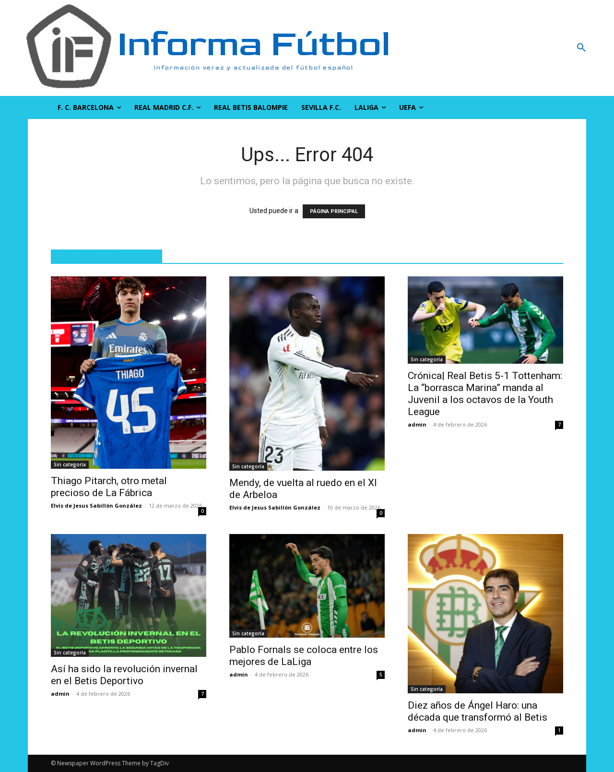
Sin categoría (70, 464)
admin (417, 424)
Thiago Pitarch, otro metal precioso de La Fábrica (109, 487)
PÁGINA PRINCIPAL (334, 211)
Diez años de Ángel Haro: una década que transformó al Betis (477, 711)
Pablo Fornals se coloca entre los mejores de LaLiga (303, 655)
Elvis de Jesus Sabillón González (96, 505)
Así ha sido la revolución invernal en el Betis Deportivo (124, 675)
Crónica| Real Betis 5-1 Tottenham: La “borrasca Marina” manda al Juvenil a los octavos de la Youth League (485, 393)
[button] (530, 47)
